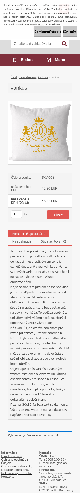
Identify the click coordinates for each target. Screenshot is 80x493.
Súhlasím (70, 31)
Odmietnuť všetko (47, 31)
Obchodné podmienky (16, 466)
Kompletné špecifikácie (28, 233)
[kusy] (16, 214)
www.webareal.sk (47, 435)
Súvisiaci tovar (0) (53, 241)
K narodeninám (28, 77)
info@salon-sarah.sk (53, 464)
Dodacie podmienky (15, 469)
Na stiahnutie (22, 241)
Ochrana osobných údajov (14, 461)
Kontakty (7, 476)
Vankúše (43, 77)
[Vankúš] (40, 102)
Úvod (14, 77)
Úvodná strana (11, 456)
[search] (64, 43)
